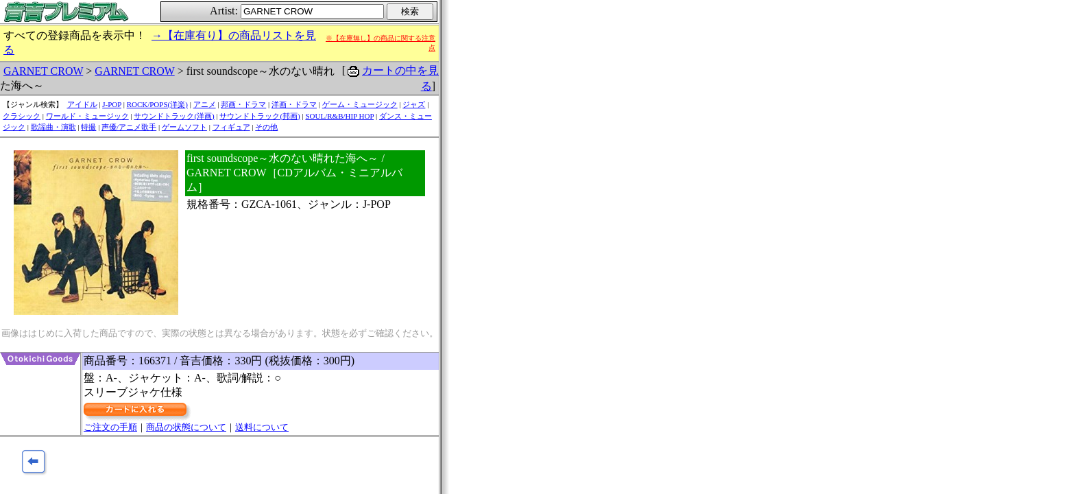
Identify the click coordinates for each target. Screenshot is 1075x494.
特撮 (88, 127)
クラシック (21, 116)
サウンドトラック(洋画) (174, 116)
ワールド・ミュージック (87, 116)
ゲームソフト (184, 127)
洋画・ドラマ (294, 104)
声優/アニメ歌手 (128, 127)
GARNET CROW (43, 71)
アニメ (204, 104)
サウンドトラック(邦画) (259, 116)
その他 (266, 127)
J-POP (111, 104)
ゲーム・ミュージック (360, 104)
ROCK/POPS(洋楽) (157, 104)
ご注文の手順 (110, 427)
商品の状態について (186, 427)
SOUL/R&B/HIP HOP (339, 116)
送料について (262, 427)
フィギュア (231, 127)
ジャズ (413, 104)
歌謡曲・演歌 (53, 127)
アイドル (82, 104)
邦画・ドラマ (243, 104)
